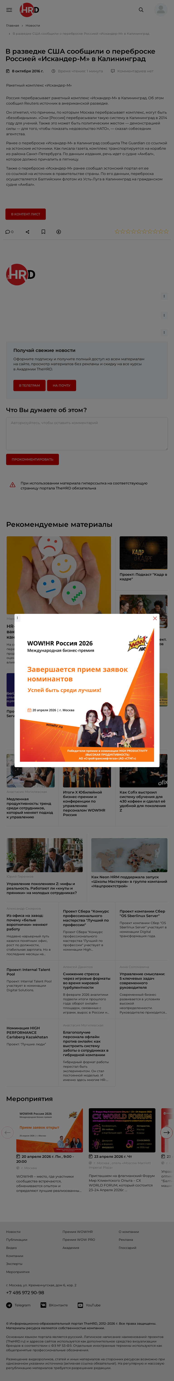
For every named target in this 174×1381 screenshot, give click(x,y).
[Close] (155, 618)
